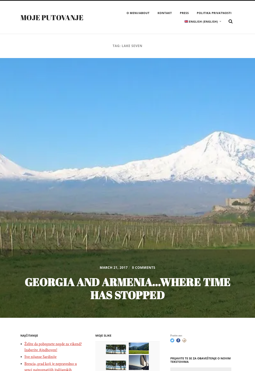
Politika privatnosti (214, 13)
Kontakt (164, 13)
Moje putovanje (51, 17)
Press (184, 13)
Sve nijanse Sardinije (40, 356)
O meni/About (138, 13)
